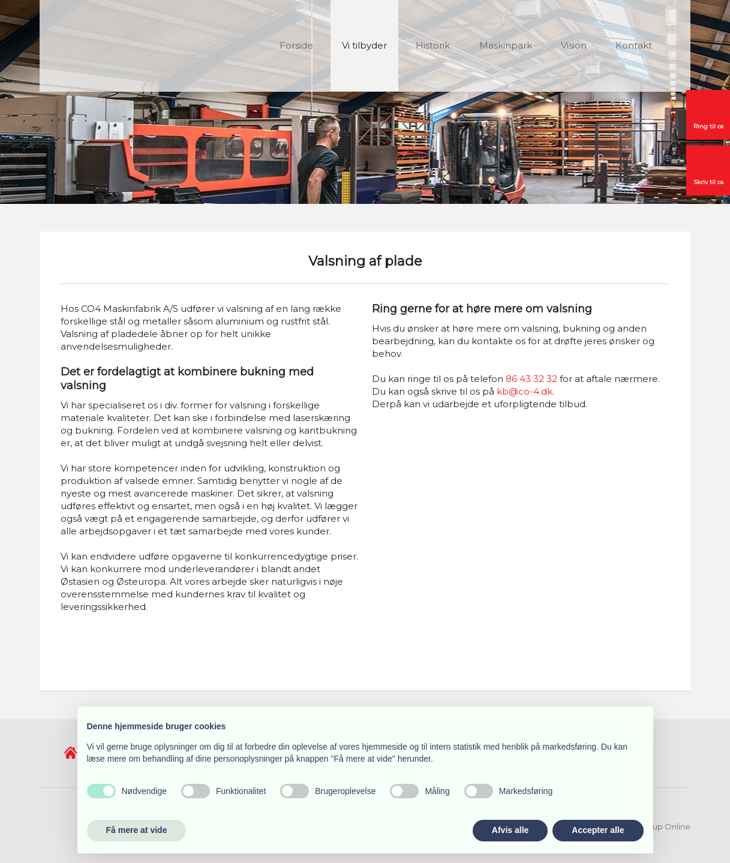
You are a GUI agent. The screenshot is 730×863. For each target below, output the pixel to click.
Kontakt (633, 45)
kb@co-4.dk (524, 391)
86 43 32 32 (531, 378)
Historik (433, 45)
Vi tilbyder (364, 45)
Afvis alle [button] (510, 830)
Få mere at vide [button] (136, 830)
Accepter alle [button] (598, 830)
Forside (296, 45)
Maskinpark (505, 45)
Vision (574, 45)
